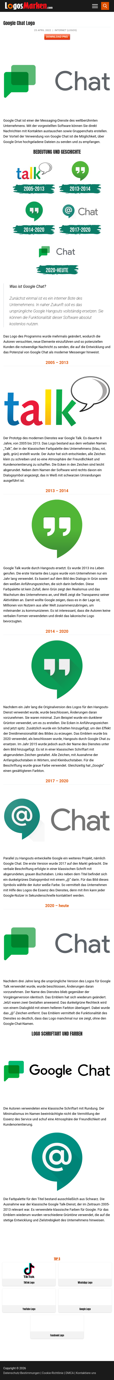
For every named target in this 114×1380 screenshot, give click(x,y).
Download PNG (57, 36)
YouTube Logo (29, 1309)
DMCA (70, 1373)
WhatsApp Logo (85, 1282)
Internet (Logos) (66, 30)
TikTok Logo (29, 1282)
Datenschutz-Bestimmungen (21, 1373)
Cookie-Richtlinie (52, 1373)
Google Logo (85, 1309)
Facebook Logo (57, 1335)
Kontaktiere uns (86, 1373)
